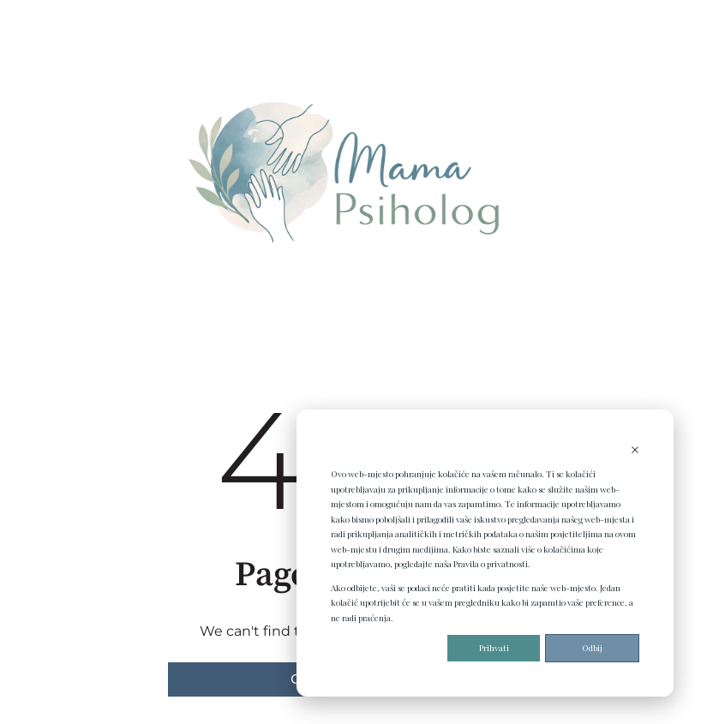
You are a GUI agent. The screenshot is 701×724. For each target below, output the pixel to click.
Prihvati (494, 648)
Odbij (592, 648)
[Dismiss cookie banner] (635, 451)
